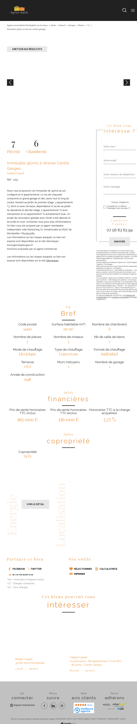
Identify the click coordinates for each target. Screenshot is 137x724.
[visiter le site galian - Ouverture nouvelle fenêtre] (111, 709)
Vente (53, 25)
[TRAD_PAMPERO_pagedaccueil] (19, 14)
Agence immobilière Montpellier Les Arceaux (27, 25)
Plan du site (71, 719)
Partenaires (102, 719)
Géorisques (52, 260)
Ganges (71, 25)
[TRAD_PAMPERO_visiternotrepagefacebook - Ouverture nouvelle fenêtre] (44, 706)
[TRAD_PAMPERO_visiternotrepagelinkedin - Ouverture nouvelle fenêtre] (53, 706)
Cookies (122, 719)
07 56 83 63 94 (120, 230)
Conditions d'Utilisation (120, 297)
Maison (81, 25)
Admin (93, 719)
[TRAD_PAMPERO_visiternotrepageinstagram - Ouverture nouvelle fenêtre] (62, 706)
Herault (62, 25)
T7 (88, 25)
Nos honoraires (60, 719)
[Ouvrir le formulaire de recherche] (124, 10)
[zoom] (68, 116)
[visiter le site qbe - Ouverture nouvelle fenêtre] (120, 709)
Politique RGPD (112, 719)
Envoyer (119, 241)
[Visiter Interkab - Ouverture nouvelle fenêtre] (119, 705)
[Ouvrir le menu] (133, 10)
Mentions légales (84, 719)
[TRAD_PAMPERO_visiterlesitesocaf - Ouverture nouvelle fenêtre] (106, 705)
